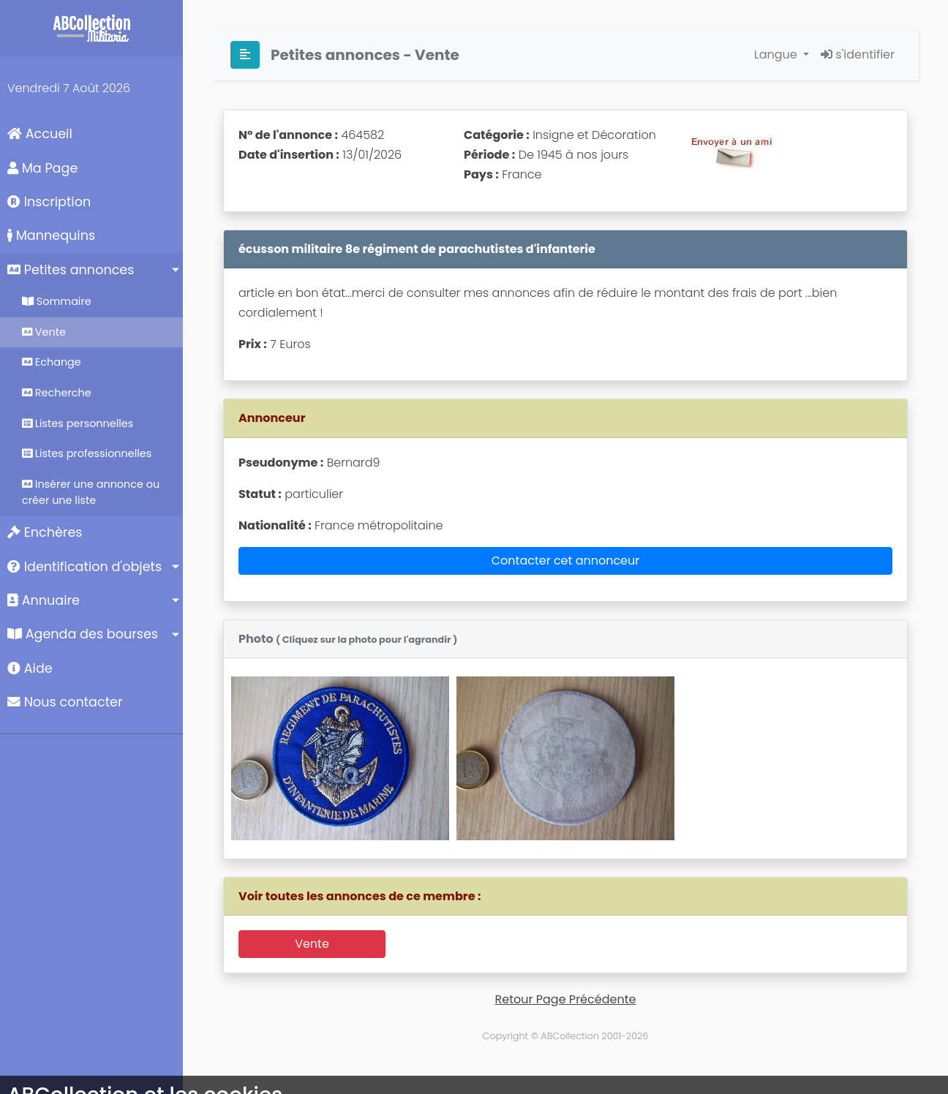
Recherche (56, 392)
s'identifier (858, 54)
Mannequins (51, 235)
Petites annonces (70, 270)
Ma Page (42, 168)
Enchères (45, 532)
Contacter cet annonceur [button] (566, 560)
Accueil (39, 134)
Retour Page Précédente (565, 999)
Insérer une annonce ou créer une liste (90, 492)
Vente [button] (312, 943)
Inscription (49, 202)
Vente (44, 332)
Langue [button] (777, 54)
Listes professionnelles (86, 453)
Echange (51, 362)
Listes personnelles (77, 423)
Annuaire (43, 600)
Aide (30, 668)
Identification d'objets (84, 567)
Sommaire (56, 301)
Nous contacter (65, 702)
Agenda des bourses (82, 634)
